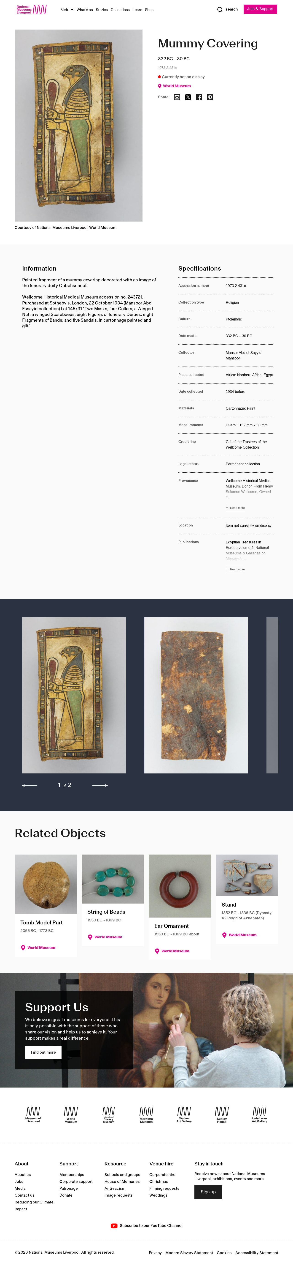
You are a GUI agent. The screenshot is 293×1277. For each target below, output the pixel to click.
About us (23, 1175)
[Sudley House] (221, 1115)
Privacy (155, 1253)
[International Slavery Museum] (108, 1115)
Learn (137, 10)
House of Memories (122, 1182)
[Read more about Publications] (249, 556)
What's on (85, 10)
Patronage (68, 1189)
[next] (100, 786)
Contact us (25, 1195)
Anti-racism (115, 1189)
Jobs (19, 1182)
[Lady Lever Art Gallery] (259, 1115)
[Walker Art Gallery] (184, 1115)
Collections (120, 10)
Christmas (158, 1182)
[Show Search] (226, 9)
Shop (149, 10)
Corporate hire (162, 1175)
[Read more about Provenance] (249, 495)
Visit (64, 10)
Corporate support (76, 1182)
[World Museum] (70, 1115)
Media (20, 1189)
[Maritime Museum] (146, 1115)
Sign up (208, 1192)
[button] (74, 697)
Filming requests (164, 1189)
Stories (102, 10)
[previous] (30, 786)
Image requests (119, 1195)
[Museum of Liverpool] (33, 1115)
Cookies (224, 1253)
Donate (66, 1195)
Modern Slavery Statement (189, 1253)
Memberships (71, 1175)
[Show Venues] (72, 10)
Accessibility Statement (256, 1253)
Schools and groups (122, 1175)
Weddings (158, 1195)
